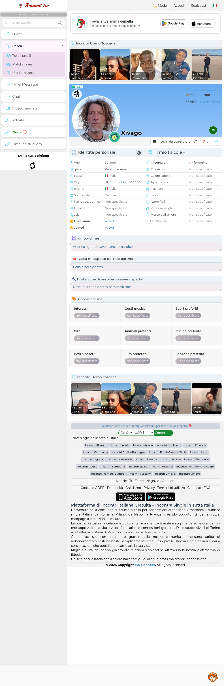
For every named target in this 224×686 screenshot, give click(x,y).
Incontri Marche (146, 578)
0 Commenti (210, 102)
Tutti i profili (18, 55)
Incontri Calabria (195, 564)
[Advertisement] (145, 23)
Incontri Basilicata (168, 564)
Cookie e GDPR (93, 607)
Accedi (179, 6)
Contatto (194, 607)
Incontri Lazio (199, 571)
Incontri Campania (95, 571)
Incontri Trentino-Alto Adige (195, 585)
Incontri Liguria (93, 578)
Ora (33, 5)
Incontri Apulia (143, 564)
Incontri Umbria (165, 592)
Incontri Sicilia (137, 585)
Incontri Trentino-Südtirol (108, 592)
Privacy (149, 607)
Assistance (213, 677)
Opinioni (168, 600)
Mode (160, 5)
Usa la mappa (20, 73)
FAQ (207, 607)
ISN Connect (145, 684)
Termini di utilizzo (171, 607)
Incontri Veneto (189, 592)
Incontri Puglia (87, 585)
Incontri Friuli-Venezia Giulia (167, 571)
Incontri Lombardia (119, 578)
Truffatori (136, 600)
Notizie (121, 600)
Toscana (134, 182)
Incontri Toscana (162, 585)
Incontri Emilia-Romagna (128, 571)
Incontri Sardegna (113, 585)
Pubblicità (115, 607)
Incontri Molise (171, 578)
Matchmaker (19, 64)
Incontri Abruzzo (96, 564)
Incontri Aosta (120, 564)
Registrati (198, 6)
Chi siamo (133, 607)
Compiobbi (117, 182)
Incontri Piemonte (196, 578)
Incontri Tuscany (140, 592)
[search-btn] (60, 23)
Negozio (152, 600)
